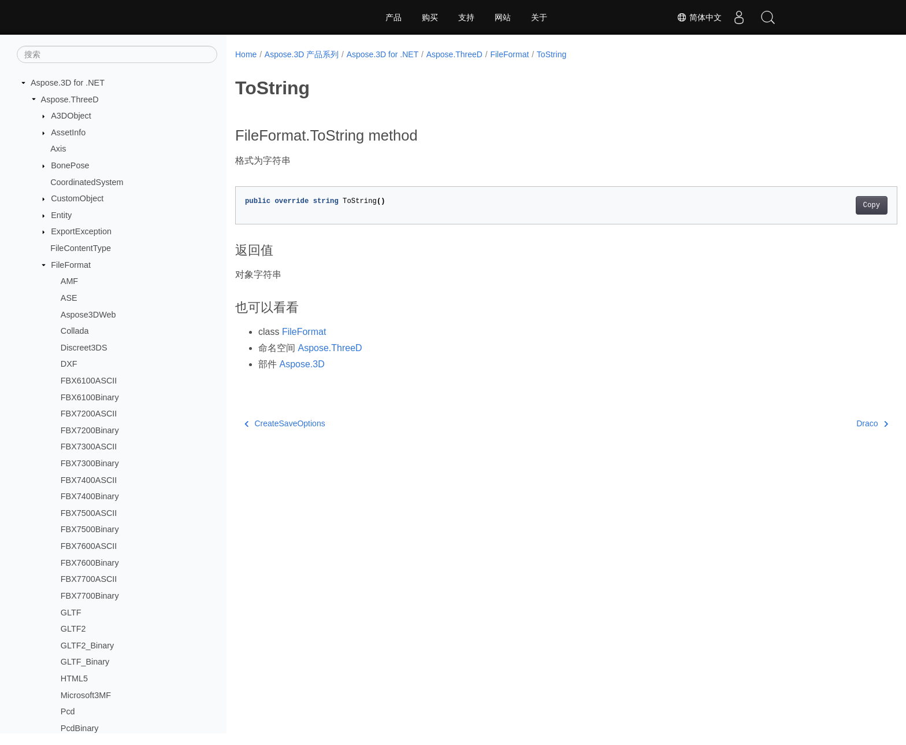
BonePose (70, 165)
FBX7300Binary (90, 463)
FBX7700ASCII (89, 579)
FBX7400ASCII (89, 480)
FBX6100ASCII (89, 380)
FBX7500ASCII (89, 513)
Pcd (68, 711)
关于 (539, 17)
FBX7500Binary (90, 529)
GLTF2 (73, 628)
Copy (826, 205)
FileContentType (80, 248)
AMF (69, 281)
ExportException (81, 231)
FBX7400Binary (90, 496)
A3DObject (71, 115)
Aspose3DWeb (88, 314)
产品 (393, 17)
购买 (430, 17)
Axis (58, 148)
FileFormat (71, 265)
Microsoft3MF (86, 695)
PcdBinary (80, 728)
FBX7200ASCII (89, 413)
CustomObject (77, 198)
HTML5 (74, 678)
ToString (551, 54)
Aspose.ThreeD (70, 99)
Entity (61, 215)
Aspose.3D (301, 364)
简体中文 (699, 17)
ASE (69, 298)
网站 (503, 17)
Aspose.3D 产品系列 (302, 54)
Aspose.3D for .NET (68, 82)
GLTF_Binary (85, 661)
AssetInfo (68, 132)
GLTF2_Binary (87, 645)
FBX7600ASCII (89, 546)
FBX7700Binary (90, 595)
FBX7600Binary (90, 562)
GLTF (71, 612)
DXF (69, 363)
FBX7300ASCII (89, 446)
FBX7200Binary (90, 430)
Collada (75, 330)
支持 (466, 17)
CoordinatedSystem (86, 182)
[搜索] (117, 54)
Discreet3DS (84, 347)
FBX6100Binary (90, 397)
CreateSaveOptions (284, 423)
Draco (826, 423)
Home (246, 54)
